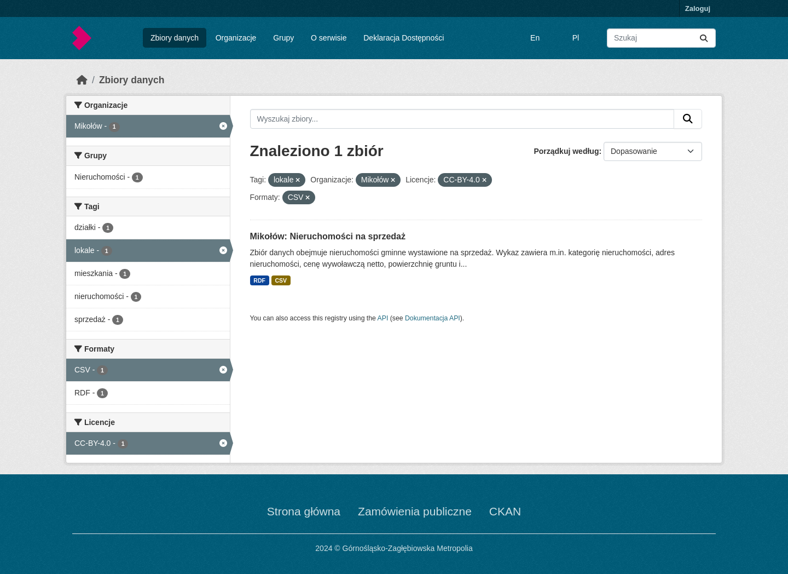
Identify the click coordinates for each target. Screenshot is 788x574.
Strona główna (303, 511)
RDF (259, 280)
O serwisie (328, 37)
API (383, 318)
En (535, 37)
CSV (281, 280)
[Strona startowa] (82, 79)
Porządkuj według (566, 151)
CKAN (505, 511)
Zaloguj (697, 8)
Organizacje (236, 37)
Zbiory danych (174, 37)
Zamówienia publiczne (415, 511)
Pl (575, 37)
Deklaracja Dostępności (403, 37)
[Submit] (704, 38)
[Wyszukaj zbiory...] (661, 38)
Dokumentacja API (432, 318)
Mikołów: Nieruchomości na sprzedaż (328, 236)
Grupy (283, 37)
